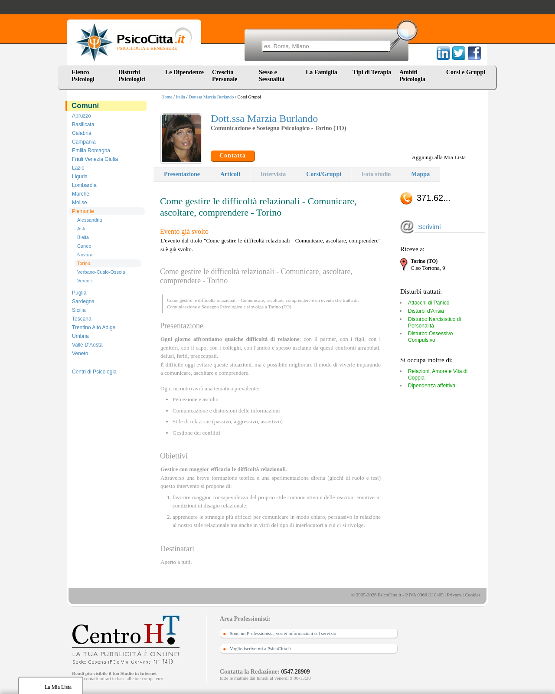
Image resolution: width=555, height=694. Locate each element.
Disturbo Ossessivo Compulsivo (430, 337)
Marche (80, 194)
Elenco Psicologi (83, 75)
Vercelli (84, 280)
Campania (84, 142)
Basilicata (83, 124)
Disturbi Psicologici (132, 75)
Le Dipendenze (184, 72)
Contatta (232, 155)
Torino (83, 263)
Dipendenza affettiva (431, 386)
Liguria (80, 177)
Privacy (454, 594)
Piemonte (83, 211)
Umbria (80, 336)
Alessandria (89, 220)
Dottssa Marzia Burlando (211, 97)
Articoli (230, 174)
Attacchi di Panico (428, 303)
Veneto (80, 353)
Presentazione (182, 174)
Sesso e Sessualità (271, 75)
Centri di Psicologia (94, 372)
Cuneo (84, 246)
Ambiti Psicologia (412, 75)
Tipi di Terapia (372, 72)
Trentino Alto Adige (93, 327)
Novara (84, 254)
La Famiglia (323, 72)
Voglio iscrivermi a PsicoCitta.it (260, 648)
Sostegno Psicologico (221, 306)
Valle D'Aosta (87, 345)
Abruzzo (81, 116)
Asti (81, 228)
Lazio (78, 168)
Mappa (420, 174)
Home (166, 97)
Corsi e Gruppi (465, 72)
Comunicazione (182, 306)
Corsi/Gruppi (323, 174)
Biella (83, 237)
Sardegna (83, 301)
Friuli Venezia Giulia (95, 159)
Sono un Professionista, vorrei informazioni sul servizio (283, 633)
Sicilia (78, 310)
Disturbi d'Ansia (426, 311)
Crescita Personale (224, 75)
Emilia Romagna (91, 150)
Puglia (79, 293)
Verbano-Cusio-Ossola (101, 272)
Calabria (81, 133)
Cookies (472, 594)
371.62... (434, 198)
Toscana (81, 319)
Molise (79, 203)
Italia (180, 97)
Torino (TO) (279, 306)
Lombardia (84, 185)
